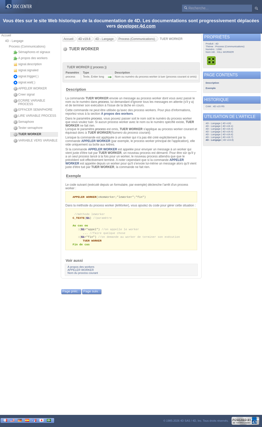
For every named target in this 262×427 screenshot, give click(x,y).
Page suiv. (91, 294)
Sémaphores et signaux (31, 52)
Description (76, 89)
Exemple (73, 176)
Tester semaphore (28, 128)
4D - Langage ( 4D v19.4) (219, 128)
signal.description (27, 64)
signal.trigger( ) (26, 77)
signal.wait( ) (24, 83)
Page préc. (70, 294)
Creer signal (24, 95)
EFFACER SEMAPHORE (32, 110)
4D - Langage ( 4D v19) (218, 123)
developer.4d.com (136, 26)
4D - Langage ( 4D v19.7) (219, 137)
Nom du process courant (83, 275)
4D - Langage (14, 41)
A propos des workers (30, 58)
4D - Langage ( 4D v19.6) (219, 134)
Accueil (6, 35)
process (103, 102)
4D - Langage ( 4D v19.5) (219, 131)
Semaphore (23, 122)
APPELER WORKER (30, 89)
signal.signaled (25, 70)
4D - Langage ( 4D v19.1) (219, 126)
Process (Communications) (27, 46)
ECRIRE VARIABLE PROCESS (29, 102)
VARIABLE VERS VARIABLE (35, 141)
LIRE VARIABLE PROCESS (34, 116)
